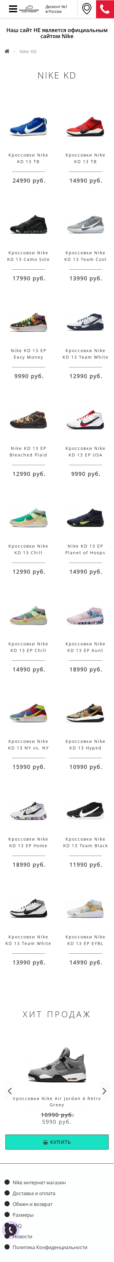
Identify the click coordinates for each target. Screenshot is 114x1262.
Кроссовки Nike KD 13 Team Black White (85, 845)
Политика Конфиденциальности (50, 1247)
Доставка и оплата (34, 1193)
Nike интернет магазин (39, 1182)
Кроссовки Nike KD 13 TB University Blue (28, 161)
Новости (22, 1236)
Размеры (23, 1215)
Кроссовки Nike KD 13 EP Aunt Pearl (86, 650)
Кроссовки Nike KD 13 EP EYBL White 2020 (86, 943)
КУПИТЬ (57, 1142)
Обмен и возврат (32, 1204)
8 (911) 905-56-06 (105, 9)
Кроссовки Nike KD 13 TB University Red (86, 161)
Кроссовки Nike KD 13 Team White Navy (86, 357)
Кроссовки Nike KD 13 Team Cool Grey (85, 259)
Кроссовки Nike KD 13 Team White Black (28, 943)
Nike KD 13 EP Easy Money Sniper (28, 357)
